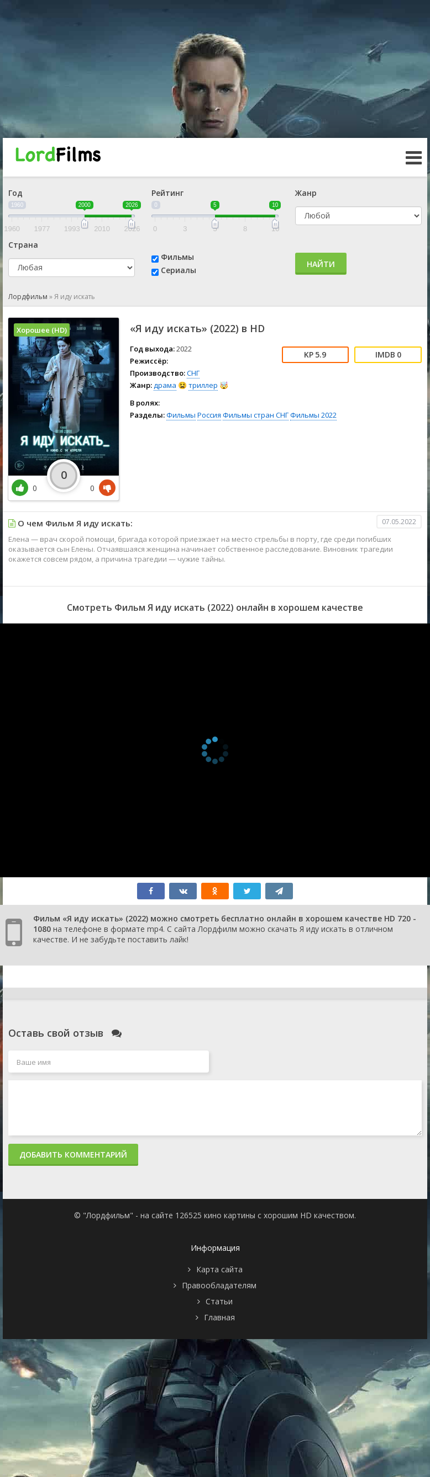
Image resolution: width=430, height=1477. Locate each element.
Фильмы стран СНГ (256, 415)
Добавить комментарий (73, 1154)
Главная (219, 1317)
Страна (23, 244)
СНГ (193, 373)
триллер (203, 385)
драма (165, 385)
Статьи (219, 1301)
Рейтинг (167, 193)
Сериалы (178, 270)
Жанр (306, 193)
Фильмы (177, 257)
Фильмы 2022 (313, 415)
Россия (209, 415)
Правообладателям (219, 1285)
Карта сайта (219, 1269)
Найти (321, 264)
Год (15, 193)
